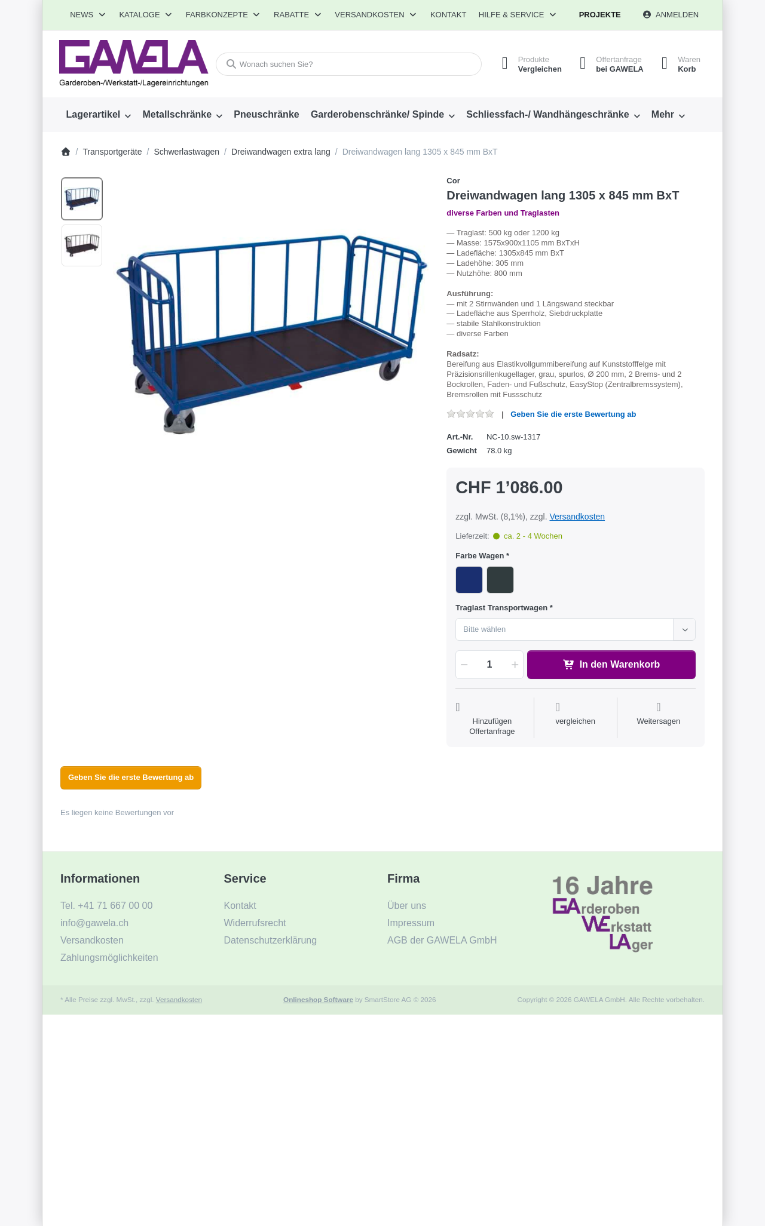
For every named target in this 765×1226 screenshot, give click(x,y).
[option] (82, 199)
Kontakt (448, 14)
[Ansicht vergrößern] (271, 333)
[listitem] (271, 333)
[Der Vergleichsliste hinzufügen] (575, 719)
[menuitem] (98, 114)
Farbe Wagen (479, 555)
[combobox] (349, 64)
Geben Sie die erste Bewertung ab (573, 414)
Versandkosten (577, 516)
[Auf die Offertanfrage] (491, 719)
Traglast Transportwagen (501, 607)
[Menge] (489, 664)
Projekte (600, 14)
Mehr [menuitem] (662, 114)
